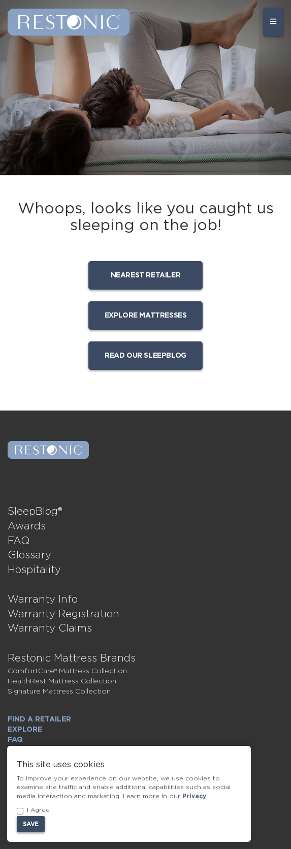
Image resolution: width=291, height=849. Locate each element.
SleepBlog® (35, 512)
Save (31, 824)
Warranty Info (43, 599)
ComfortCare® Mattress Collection (67, 671)
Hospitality (34, 570)
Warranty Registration (63, 614)
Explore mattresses (146, 315)
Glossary (29, 555)
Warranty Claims (50, 628)
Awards (27, 526)
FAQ (18, 541)
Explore (25, 729)
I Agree (33, 810)
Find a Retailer (39, 719)
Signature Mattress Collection (59, 691)
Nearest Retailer (146, 275)
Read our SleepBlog (145, 355)
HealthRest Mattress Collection (62, 681)
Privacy (194, 796)
